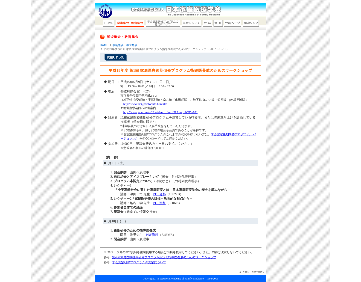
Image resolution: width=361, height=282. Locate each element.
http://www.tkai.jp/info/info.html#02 (145, 104)
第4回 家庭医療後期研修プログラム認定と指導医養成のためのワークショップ (164, 257)
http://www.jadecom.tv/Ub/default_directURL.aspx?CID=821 (160, 112)
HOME (104, 45)
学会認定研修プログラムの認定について (139, 262)
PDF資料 (159, 194)
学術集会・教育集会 (125, 45)
